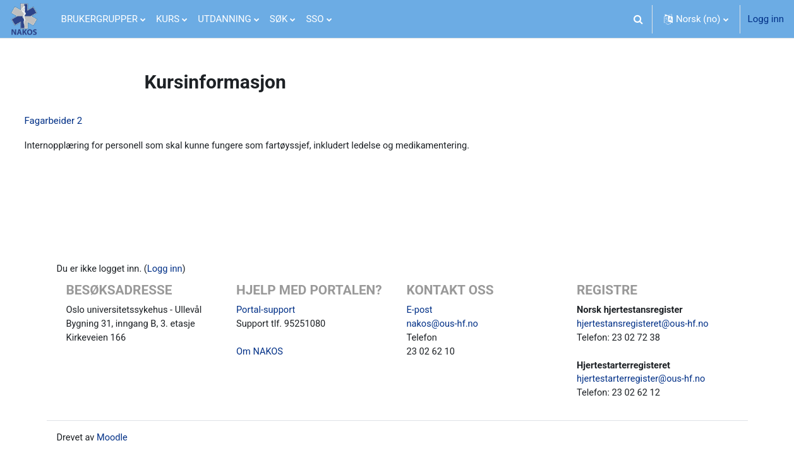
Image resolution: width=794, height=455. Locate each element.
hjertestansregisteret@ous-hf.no (645, 321)
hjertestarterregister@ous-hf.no (643, 378)
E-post (420, 307)
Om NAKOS (260, 350)
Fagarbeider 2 (77, 120)
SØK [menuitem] (279, 19)
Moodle (113, 438)
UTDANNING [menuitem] (224, 19)
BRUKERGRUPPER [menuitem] (99, 19)
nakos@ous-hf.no (444, 321)
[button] (638, 19)
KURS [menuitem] (167, 19)
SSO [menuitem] (314, 19)
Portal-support (266, 307)
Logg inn (766, 19)
